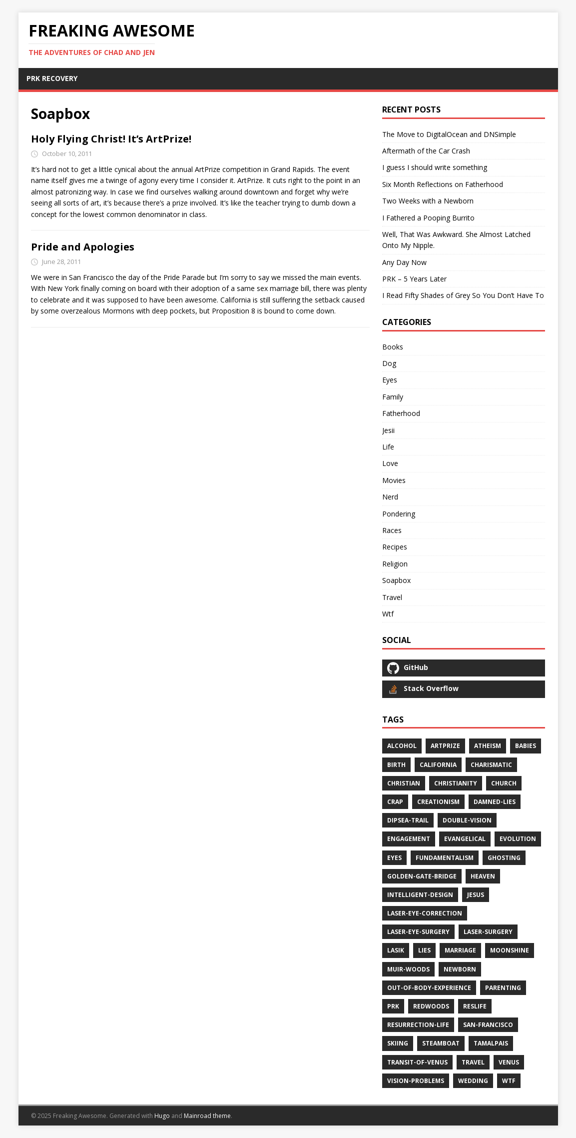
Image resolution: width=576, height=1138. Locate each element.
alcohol (402, 746)
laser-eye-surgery (418, 932)
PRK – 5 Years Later (414, 279)
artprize (445, 746)
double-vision (467, 820)
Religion (395, 563)
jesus (475, 894)
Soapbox (396, 580)
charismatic (491, 764)
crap (395, 802)
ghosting (504, 858)
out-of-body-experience (429, 988)
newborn (460, 969)
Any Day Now (404, 262)
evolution (518, 838)
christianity (455, 783)
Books (392, 347)
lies (424, 950)
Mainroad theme (207, 1116)
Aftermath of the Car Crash (426, 151)
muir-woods (408, 969)
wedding (473, 1080)
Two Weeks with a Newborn (428, 201)
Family (392, 397)
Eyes (389, 379)
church (504, 783)
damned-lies (495, 802)
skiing (397, 1043)
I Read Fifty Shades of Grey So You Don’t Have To (463, 295)
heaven (483, 876)
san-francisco (488, 1024)
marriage (460, 950)
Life (388, 447)
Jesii (388, 430)
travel (473, 1062)
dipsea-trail (408, 820)
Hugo (162, 1116)
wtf (509, 1080)
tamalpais (491, 1043)
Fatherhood (401, 413)
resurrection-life (418, 1024)
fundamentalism (445, 858)
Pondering (398, 513)
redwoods (431, 1006)
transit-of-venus (417, 1062)
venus (509, 1062)
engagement (408, 838)
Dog (389, 363)
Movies (394, 480)
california (438, 764)
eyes (394, 858)
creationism (438, 802)
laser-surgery (488, 932)
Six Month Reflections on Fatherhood (442, 184)
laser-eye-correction (424, 913)
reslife (475, 1006)
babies (525, 746)
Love (390, 463)
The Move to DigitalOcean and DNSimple (449, 134)
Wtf (388, 613)
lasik (395, 950)
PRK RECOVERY (51, 78)
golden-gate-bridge (422, 876)
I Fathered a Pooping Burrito (428, 217)
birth (396, 764)
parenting (503, 988)
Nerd (390, 497)
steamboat (441, 1043)
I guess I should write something (434, 167)
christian (403, 783)
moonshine (509, 950)
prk (393, 1006)
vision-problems (415, 1080)
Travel (392, 597)
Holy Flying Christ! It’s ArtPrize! (111, 139)
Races (392, 530)
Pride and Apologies (82, 247)
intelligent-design (420, 894)
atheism (487, 746)
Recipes (394, 547)
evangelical (465, 838)
